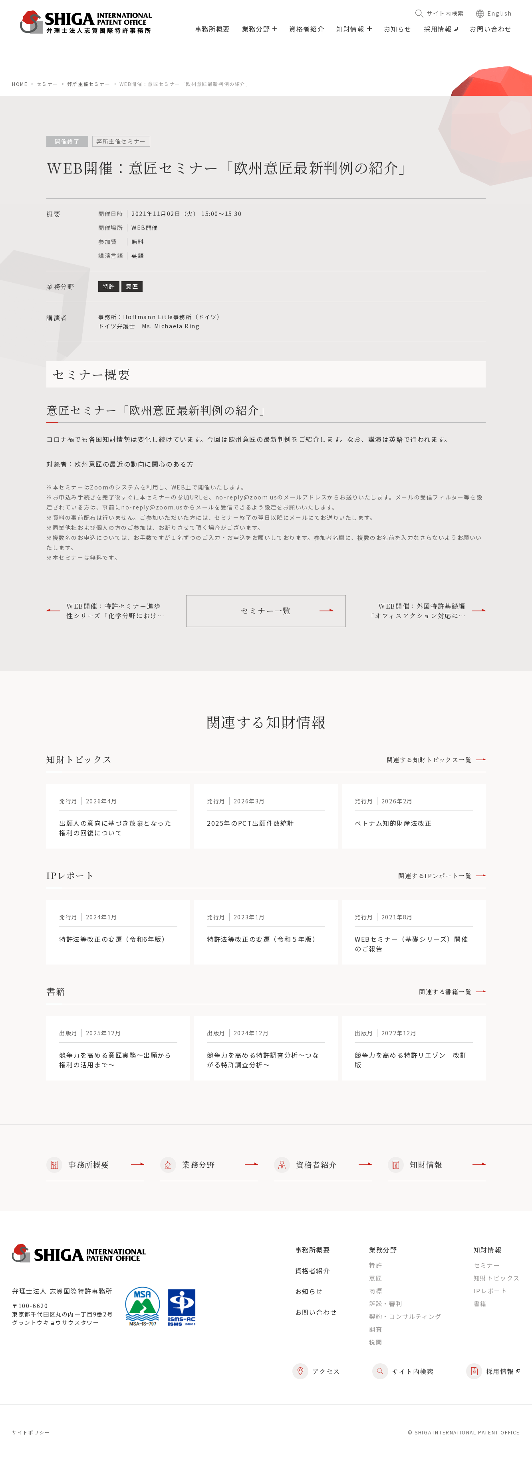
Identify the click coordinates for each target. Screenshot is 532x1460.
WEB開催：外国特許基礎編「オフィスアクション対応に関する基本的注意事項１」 (427, 611)
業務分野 (209, 1165)
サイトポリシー (31, 1432)
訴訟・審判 (385, 1303)
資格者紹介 (306, 29)
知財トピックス (497, 1278)
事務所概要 (212, 29)
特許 (375, 1265)
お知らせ (398, 29)
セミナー (47, 83)
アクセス (316, 1371)
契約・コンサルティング (405, 1316)
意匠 (375, 1278)
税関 (375, 1342)
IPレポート (491, 1290)
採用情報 (441, 29)
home (20, 83)
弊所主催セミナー (89, 83)
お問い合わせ (491, 29)
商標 (375, 1290)
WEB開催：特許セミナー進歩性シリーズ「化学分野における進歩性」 (105, 611)
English (494, 13)
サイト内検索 (439, 13)
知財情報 (437, 1165)
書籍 (480, 1303)
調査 (375, 1329)
